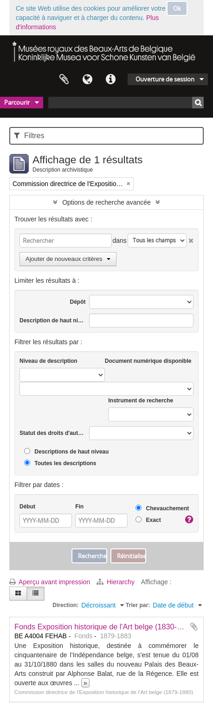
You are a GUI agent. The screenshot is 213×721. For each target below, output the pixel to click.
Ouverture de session (165, 79)
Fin (79, 506)
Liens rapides (110, 79)
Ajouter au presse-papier (194, 626)
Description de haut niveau (52, 320)
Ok (177, 8)
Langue (87, 79)
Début (27, 506)
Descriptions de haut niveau (66, 451)
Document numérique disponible (148, 361)
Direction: (65, 605)
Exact (148, 519)
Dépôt (78, 302)
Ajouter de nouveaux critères (68, 258)
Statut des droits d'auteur (52, 433)
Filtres (29, 136)
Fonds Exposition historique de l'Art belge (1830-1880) (105, 626)
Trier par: (138, 605)
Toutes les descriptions (60, 463)
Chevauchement (162, 508)
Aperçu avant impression (49, 582)
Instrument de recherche (140, 400)
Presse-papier (64, 79)
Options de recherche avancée (106, 202)
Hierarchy (116, 582)
